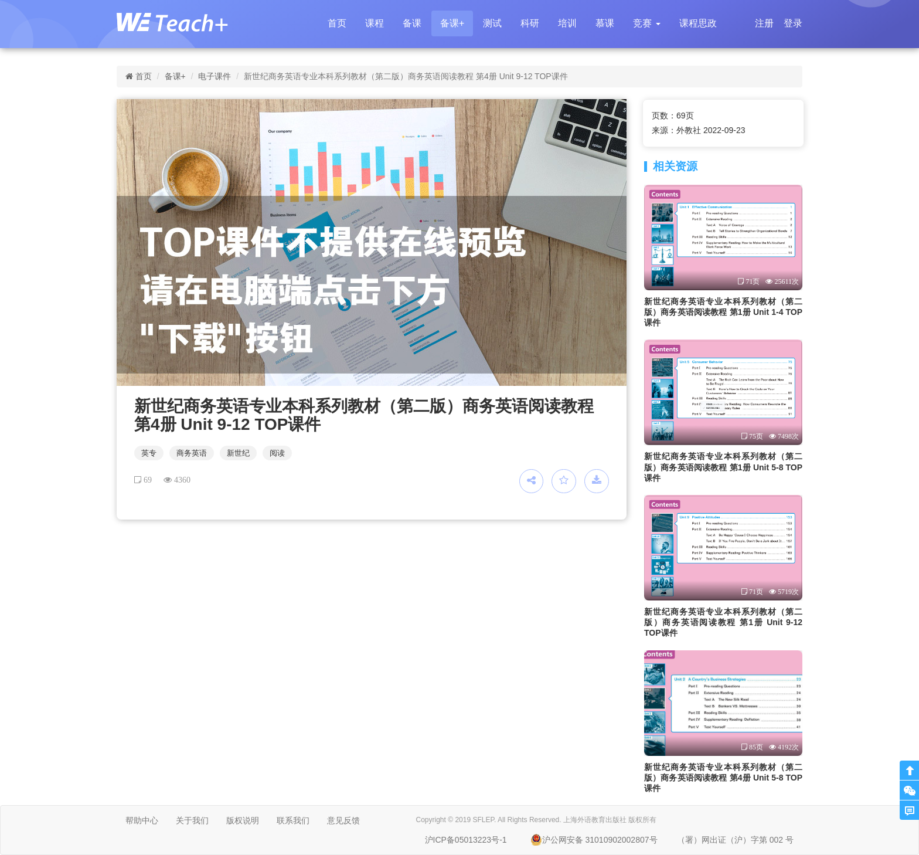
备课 (412, 23)
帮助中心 (141, 820)
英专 (148, 453)
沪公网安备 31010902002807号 (594, 840)
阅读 (277, 453)
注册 (764, 23)
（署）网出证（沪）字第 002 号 (735, 839)
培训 (567, 23)
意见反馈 (343, 820)
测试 (492, 23)
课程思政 (698, 23)
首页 (337, 23)
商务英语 (191, 453)
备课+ (452, 23)
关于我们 (192, 820)
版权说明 (242, 820)
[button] (646, 23)
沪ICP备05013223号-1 (466, 839)
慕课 (604, 23)
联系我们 (293, 820)
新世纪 (238, 453)
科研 (529, 23)
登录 (793, 23)
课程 (374, 23)
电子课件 (214, 76)
